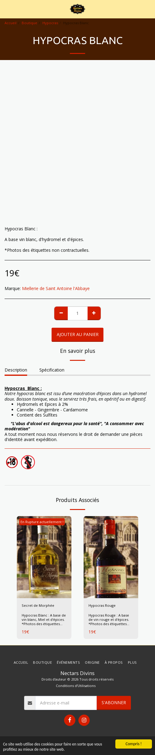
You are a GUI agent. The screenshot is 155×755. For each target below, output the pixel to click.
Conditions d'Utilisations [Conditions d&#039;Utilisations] (76, 685)
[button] (7, 8)
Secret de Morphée (38, 605)
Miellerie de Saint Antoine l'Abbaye (56, 288)
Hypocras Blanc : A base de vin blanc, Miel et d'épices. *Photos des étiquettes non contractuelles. (44, 621)
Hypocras (50, 23)
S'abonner (114, 702)
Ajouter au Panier (78, 334)
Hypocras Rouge (102, 605)
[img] (44, 557)
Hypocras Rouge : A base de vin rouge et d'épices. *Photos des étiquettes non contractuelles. (108, 621)
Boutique (29, 23)
